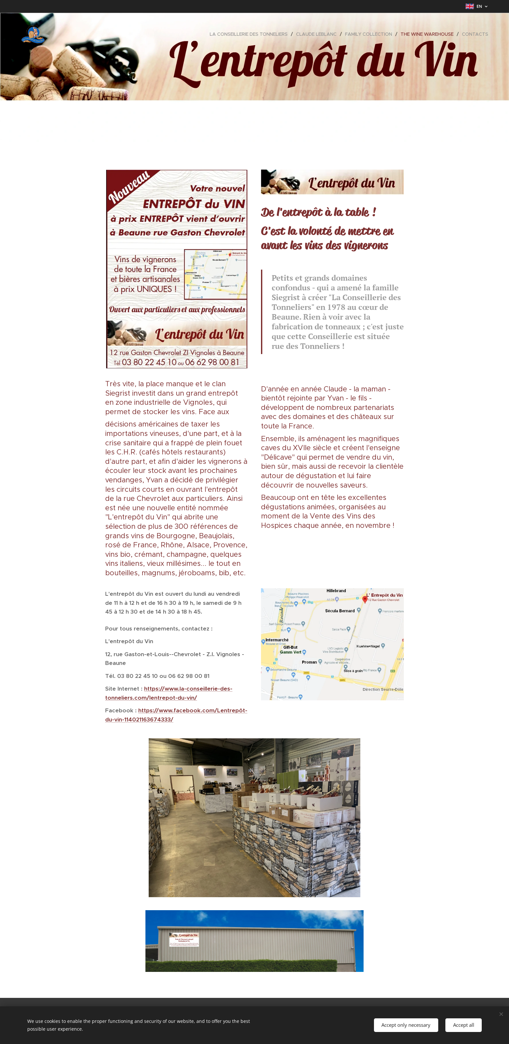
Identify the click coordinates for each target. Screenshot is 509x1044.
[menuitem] (250, 34)
